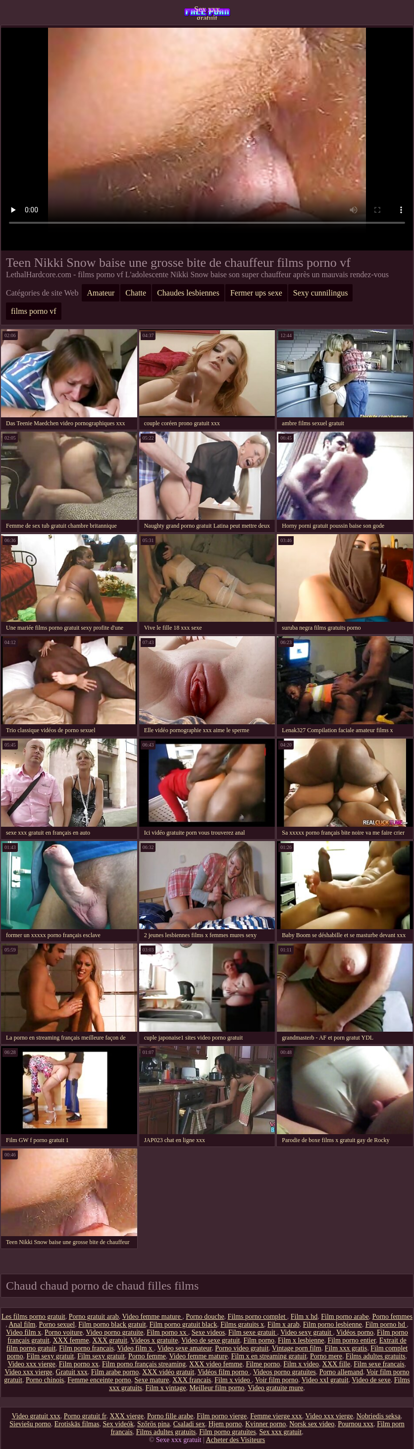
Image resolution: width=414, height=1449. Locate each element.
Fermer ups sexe (256, 293)
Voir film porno (276, 1380)
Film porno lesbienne (332, 1324)
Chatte (135, 293)
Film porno (258, 1340)
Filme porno (263, 1364)
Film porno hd (386, 1324)
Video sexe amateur (184, 1348)
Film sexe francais (379, 1364)
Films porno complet (257, 1316)
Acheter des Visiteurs (235, 1440)
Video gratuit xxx (36, 1416)
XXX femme (71, 1340)
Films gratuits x (242, 1324)
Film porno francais (86, 1348)
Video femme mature (152, 1316)
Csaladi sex (189, 1424)
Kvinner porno (265, 1424)
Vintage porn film (296, 1348)
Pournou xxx (355, 1424)
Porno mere (326, 1356)
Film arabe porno (115, 1372)
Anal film (21, 1324)
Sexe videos (208, 1332)
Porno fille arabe (170, 1416)
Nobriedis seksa (379, 1416)
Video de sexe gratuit (210, 1340)
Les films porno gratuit (33, 1316)
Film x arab (283, 1324)
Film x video (301, 1364)
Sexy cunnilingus (320, 293)
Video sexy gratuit (306, 1332)
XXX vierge (126, 1416)
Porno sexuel (57, 1324)
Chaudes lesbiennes (188, 293)
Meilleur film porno (216, 1388)
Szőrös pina (153, 1424)
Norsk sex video (311, 1424)
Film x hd (304, 1316)
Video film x (23, 1332)
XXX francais (191, 1380)
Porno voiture (64, 1332)
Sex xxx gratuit (207, 12)
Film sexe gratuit (252, 1332)
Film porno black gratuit (112, 1324)
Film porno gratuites (227, 1432)
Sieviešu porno (30, 1424)
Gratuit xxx (72, 1372)
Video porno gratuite (114, 1332)
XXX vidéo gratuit (168, 1372)
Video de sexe (371, 1380)
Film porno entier (351, 1340)
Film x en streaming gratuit (269, 1356)
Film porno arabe (344, 1316)
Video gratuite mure (275, 1388)
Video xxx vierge (31, 1364)
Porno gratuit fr (85, 1416)
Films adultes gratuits (376, 1356)
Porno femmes (392, 1316)
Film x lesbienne (301, 1340)
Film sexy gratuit (50, 1356)
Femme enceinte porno (99, 1380)
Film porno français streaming (144, 1364)
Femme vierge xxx (276, 1416)
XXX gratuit (109, 1340)
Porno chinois (45, 1380)
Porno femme (147, 1356)
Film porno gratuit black (183, 1324)
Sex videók (118, 1424)
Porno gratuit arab (94, 1316)
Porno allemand (341, 1372)
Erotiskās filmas (77, 1424)
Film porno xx (167, 1332)
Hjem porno (225, 1424)
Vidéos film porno (224, 1372)
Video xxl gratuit (325, 1380)
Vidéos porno (354, 1332)
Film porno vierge (222, 1416)
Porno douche (205, 1316)
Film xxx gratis (346, 1348)
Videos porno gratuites (284, 1372)
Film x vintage (166, 1388)
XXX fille (336, 1364)
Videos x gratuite (154, 1340)
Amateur (100, 293)
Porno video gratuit (241, 1348)
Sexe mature (152, 1380)
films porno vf (33, 311)
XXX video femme (215, 1364)
